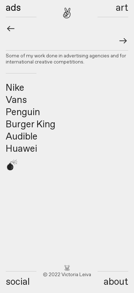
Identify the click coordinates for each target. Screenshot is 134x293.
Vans (16, 100)
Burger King (30, 124)
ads (13, 8)
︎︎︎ (11, 29)
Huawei (21, 149)
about (116, 282)
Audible (22, 137)
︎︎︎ (123, 41)
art (122, 8)
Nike (15, 88)
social (18, 282)
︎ (66, 14)
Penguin (23, 112)
